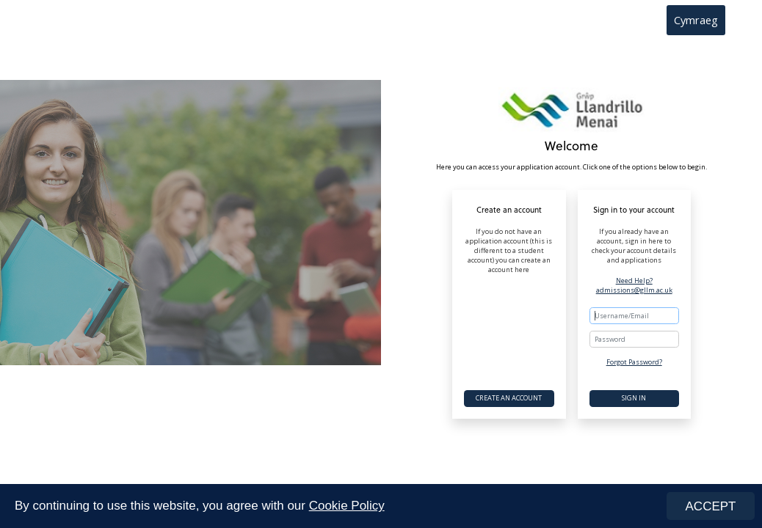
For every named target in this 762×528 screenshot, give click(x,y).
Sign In (634, 398)
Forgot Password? (634, 362)
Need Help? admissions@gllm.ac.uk (634, 285)
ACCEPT (711, 506)
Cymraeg (696, 19)
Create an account (509, 398)
